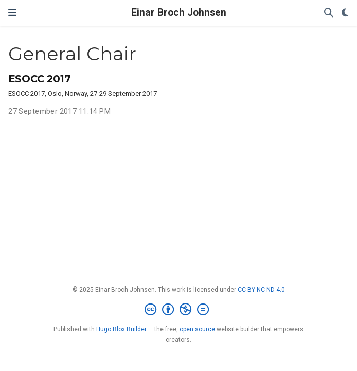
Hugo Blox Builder (121, 329)
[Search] (328, 13)
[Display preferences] (345, 13)
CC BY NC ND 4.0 (261, 289)
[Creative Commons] (179, 309)
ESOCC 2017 (39, 79)
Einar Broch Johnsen (178, 13)
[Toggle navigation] (12, 13)
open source (197, 329)
